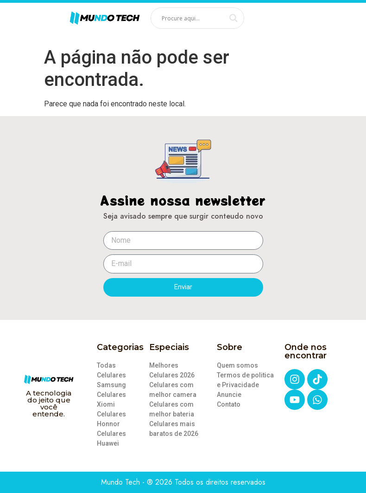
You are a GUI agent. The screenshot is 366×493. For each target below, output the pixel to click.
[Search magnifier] (233, 18)
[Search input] (193, 18)
